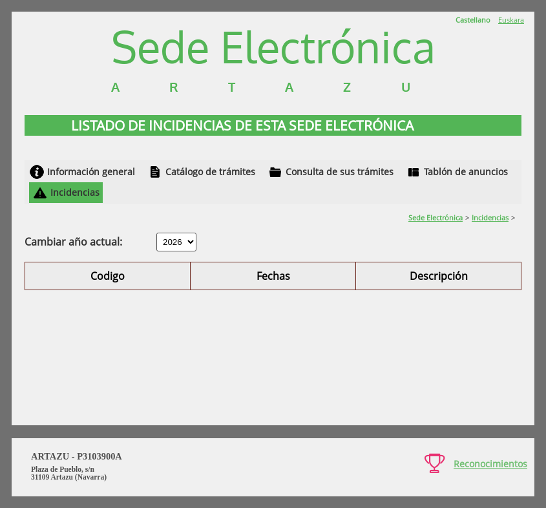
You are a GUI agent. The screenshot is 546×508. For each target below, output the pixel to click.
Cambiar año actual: (73, 242)
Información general (91, 171)
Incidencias (75, 192)
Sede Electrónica (435, 217)
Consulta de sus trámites (340, 171)
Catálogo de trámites (210, 171)
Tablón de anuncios (466, 171)
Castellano (473, 20)
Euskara (511, 20)
